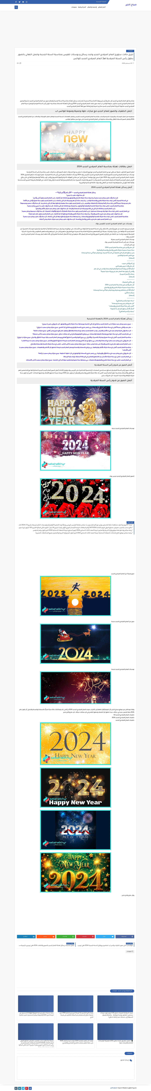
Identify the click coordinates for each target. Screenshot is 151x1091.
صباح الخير (131, 5)
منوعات (74, 7)
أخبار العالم (101, 7)
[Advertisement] (76, 30)
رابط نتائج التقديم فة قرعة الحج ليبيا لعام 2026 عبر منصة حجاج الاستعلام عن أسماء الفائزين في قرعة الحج (76, 1015)
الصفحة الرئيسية (101, 1)
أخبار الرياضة (82, 7)
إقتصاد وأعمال (92, 7)
